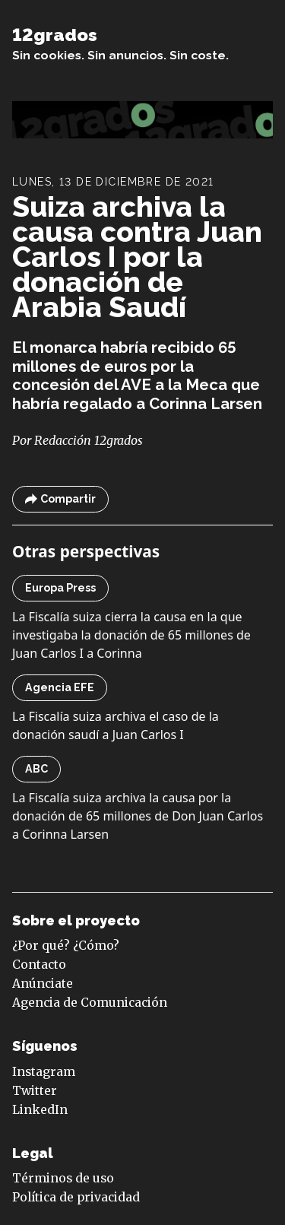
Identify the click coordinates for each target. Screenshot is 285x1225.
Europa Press (60, 588)
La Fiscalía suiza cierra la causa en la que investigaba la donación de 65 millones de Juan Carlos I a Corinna (131, 635)
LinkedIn (40, 1110)
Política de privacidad (76, 1197)
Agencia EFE (59, 687)
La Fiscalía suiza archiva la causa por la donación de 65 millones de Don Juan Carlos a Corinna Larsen (137, 816)
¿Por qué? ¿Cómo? (65, 945)
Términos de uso (63, 1178)
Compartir (60, 499)
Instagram (43, 1072)
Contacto (39, 964)
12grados (54, 34)
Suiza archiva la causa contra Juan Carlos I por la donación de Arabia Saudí (137, 257)
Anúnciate (42, 983)
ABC (36, 769)
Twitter (34, 1091)
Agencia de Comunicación (89, 1002)
